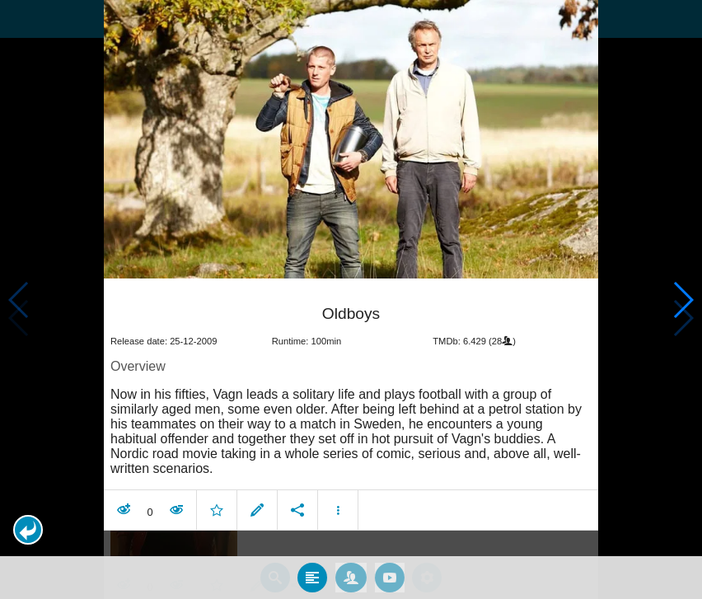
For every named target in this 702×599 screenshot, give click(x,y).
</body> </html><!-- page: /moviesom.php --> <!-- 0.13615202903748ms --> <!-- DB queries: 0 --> (351, 299)
